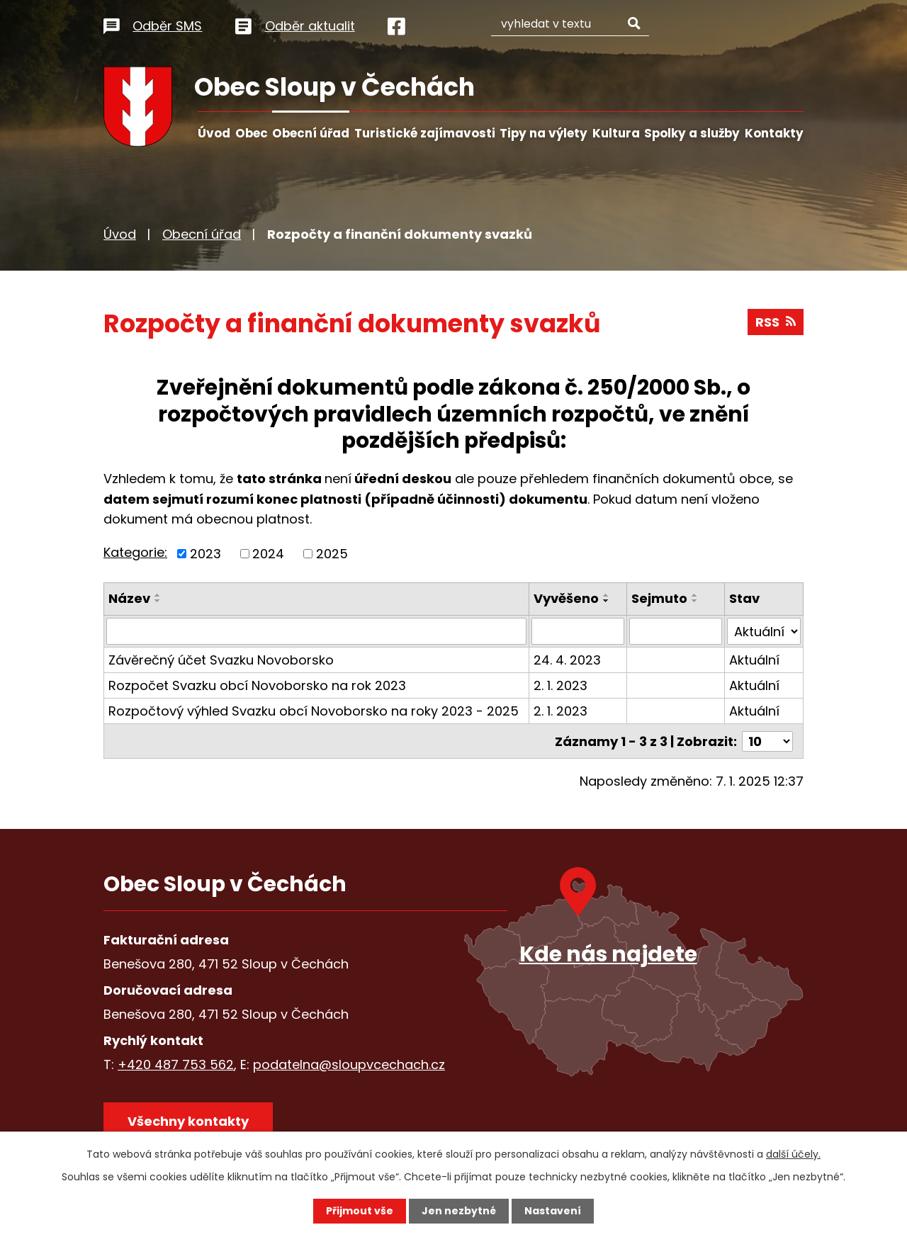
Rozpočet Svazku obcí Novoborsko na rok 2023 (257, 685)
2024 (268, 554)
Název (129, 598)
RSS (775, 322)
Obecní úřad (310, 133)
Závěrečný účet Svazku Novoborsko (221, 660)
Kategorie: (135, 552)
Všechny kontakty (188, 1120)
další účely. (793, 1154)
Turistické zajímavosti (424, 133)
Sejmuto (659, 598)
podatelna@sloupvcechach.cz (349, 1064)
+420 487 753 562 (176, 1064)
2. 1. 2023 (561, 685)
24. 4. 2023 (568, 660)
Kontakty (774, 133)
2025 (332, 554)
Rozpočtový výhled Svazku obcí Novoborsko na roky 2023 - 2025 (313, 711)
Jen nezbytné (459, 1211)
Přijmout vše (359, 1211)
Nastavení (552, 1211)
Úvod (214, 133)
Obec (251, 133)
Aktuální (754, 660)
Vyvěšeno (566, 598)
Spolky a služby (692, 133)
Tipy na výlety (543, 133)
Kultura (616, 133)
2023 (205, 554)
